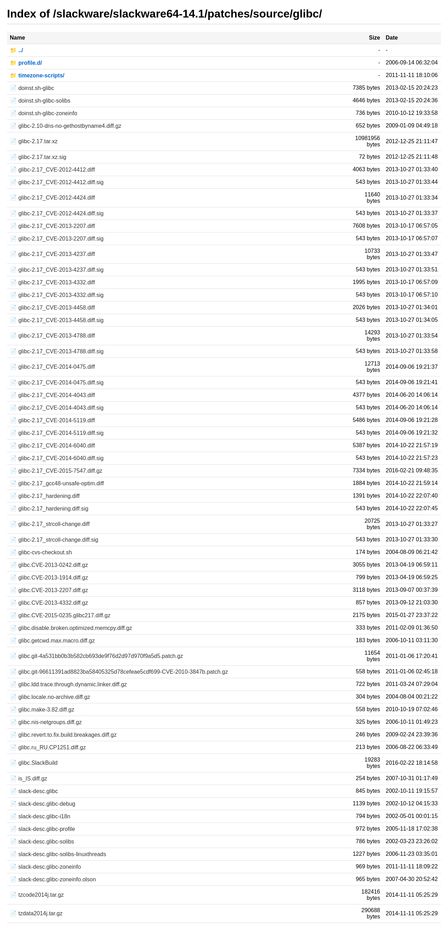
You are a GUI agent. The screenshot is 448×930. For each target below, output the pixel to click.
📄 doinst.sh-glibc (32, 88)
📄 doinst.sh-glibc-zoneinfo (43, 113)
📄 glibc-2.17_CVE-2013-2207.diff (52, 226)
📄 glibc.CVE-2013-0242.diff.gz (49, 565)
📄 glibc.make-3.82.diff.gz (42, 710)
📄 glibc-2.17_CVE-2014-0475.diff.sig (57, 383)
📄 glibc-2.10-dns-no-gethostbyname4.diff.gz (65, 126)
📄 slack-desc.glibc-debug (42, 804)
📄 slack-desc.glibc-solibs (42, 842)
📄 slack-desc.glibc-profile (42, 829)
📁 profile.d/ (26, 63)
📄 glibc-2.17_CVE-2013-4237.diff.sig (57, 270)
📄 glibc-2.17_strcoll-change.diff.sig (54, 540)
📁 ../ (16, 50)
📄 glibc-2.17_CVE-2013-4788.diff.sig (57, 351)
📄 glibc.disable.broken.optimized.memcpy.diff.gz (71, 628)
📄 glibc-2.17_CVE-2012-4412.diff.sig (57, 182)
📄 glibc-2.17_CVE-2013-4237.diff (52, 254)
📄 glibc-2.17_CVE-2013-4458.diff (52, 308)
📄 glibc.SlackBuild (34, 763)
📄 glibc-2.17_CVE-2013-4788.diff (52, 336)
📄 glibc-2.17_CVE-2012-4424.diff (52, 198)
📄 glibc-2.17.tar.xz (34, 141)
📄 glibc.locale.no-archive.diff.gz (50, 697)
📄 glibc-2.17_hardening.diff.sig (49, 509)
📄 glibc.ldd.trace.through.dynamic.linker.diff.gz (68, 684)
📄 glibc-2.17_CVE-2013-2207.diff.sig (57, 239)
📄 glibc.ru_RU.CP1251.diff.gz (48, 747)
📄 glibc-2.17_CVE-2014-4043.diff (52, 395)
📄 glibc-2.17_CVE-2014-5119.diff (52, 420)
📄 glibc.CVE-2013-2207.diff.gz (49, 590)
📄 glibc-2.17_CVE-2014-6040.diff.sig (57, 458)
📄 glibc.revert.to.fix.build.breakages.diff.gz (63, 735)
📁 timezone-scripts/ (37, 75)
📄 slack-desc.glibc (34, 791)
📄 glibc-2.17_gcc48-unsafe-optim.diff (57, 483)
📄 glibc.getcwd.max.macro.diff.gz (52, 641)
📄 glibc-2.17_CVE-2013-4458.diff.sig (57, 320)
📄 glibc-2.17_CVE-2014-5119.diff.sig (57, 433)
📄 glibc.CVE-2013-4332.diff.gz (49, 603)
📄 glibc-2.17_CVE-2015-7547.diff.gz (56, 471)
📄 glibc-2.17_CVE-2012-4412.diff (52, 170)
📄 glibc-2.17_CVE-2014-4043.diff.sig (57, 408)
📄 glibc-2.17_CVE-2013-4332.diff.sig (57, 295)
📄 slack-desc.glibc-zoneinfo (45, 867)
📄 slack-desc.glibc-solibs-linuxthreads (58, 854)
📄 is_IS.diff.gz (28, 779)
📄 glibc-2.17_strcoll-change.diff (50, 524)
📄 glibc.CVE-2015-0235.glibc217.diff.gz (60, 615)
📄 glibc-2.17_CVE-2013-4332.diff (52, 282)
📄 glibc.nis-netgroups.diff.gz (46, 722)
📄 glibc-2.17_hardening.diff (44, 496)
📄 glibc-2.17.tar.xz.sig (38, 157)
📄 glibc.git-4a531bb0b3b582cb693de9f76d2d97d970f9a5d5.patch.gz (96, 656)
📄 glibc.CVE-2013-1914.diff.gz (49, 578)
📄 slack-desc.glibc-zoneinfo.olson (53, 879)
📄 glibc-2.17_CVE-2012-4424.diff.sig (57, 213)
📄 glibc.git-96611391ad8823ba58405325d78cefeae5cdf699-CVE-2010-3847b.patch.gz (119, 672)
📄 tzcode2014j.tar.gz (37, 895)
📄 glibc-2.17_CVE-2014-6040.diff (52, 446)
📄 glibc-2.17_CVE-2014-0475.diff (52, 367)
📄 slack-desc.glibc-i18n (40, 816)
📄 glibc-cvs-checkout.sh (41, 552)
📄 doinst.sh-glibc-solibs (40, 101)
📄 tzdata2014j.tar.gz (36, 913)
